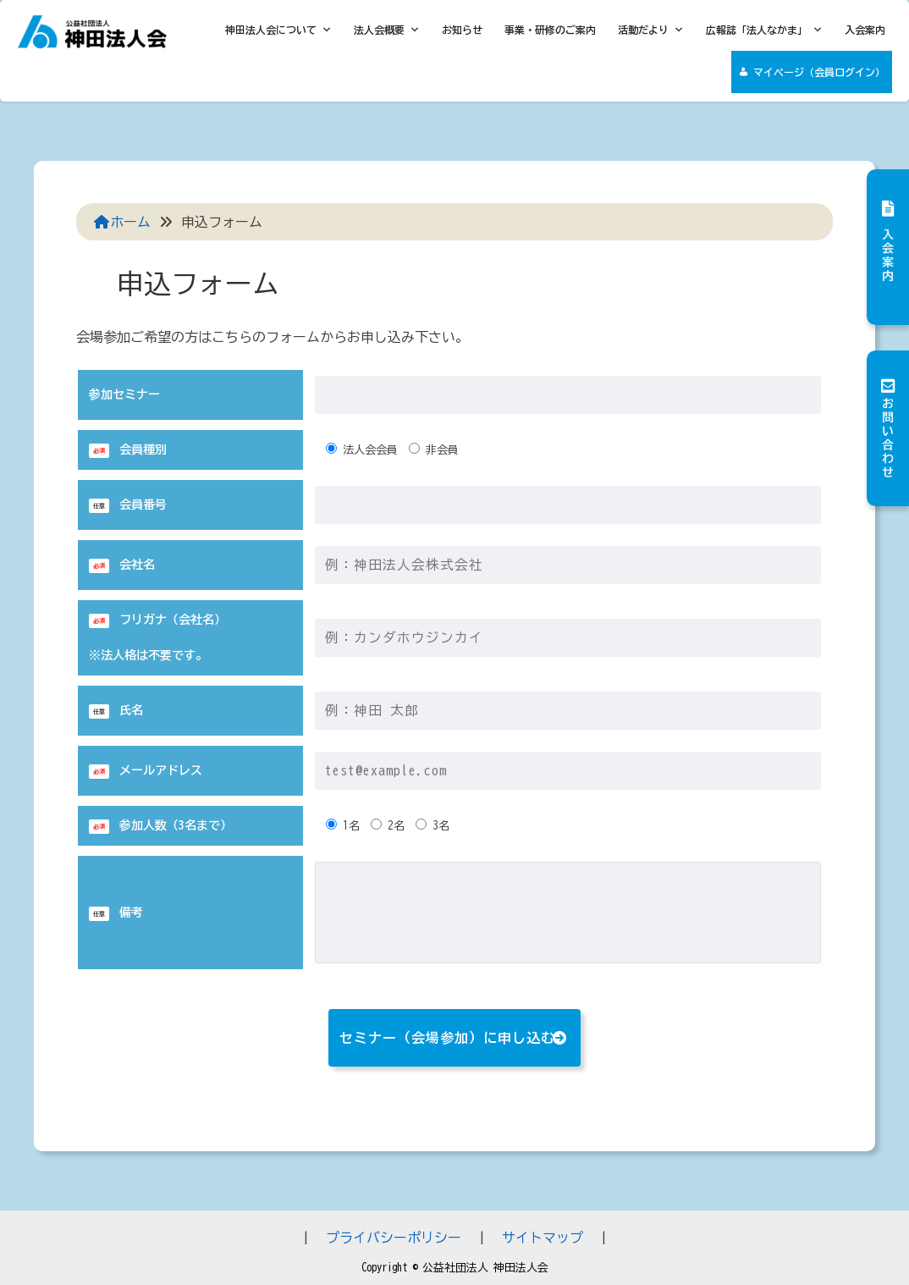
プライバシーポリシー (393, 1237)
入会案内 (865, 30)
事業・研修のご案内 (550, 30)
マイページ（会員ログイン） (819, 72)
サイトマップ (542, 1237)
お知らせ (462, 30)
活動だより (651, 30)
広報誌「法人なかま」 (764, 30)
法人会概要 (387, 30)
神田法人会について (278, 30)
